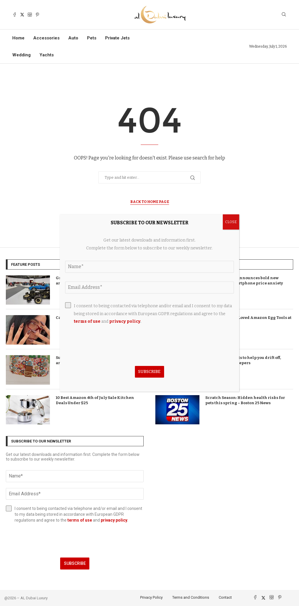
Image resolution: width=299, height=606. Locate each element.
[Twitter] (22, 14)
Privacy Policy (151, 597)
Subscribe (75, 563)
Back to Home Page (149, 202)
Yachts (46, 55)
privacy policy (114, 520)
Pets (91, 38)
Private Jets (117, 38)
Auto (73, 38)
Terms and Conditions (190, 597)
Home (18, 38)
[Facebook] (14, 14)
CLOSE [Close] (231, 222)
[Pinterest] (37, 14)
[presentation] (75, 540)
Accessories (46, 38)
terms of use (79, 520)
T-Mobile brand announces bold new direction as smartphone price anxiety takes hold (244, 283)
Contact (225, 597)
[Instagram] (29, 14)
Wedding (21, 55)
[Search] (284, 14)
